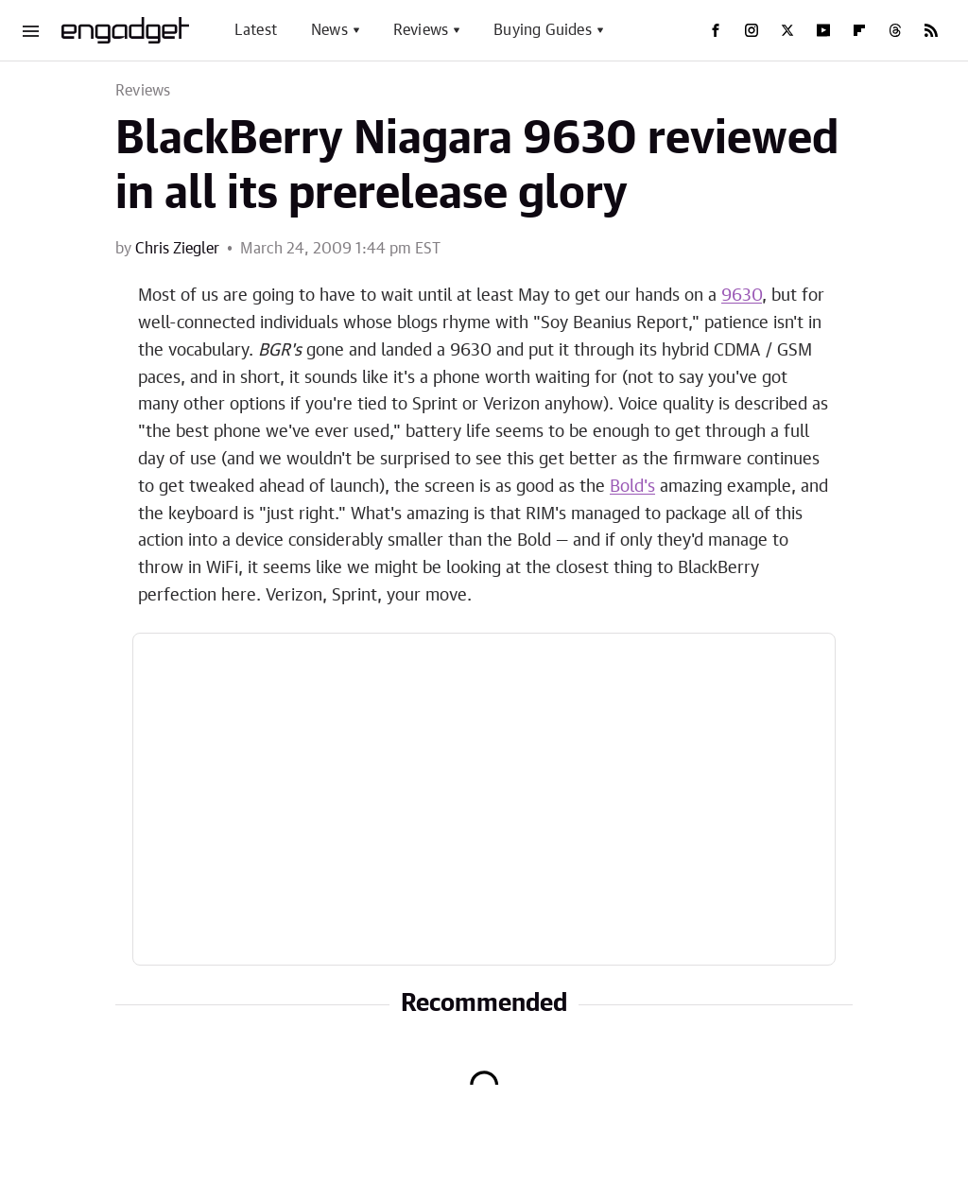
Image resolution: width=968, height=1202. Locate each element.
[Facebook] (715, 30)
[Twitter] (787, 30)
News (329, 30)
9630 (741, 296)
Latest (255, 30)
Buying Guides (542, 30)
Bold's (632, 487)
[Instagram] (751, 30)
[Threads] (895, 30)
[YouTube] (823, 30)
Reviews (420, 30)
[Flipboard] (859, 30)
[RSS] (931, 30)
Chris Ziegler (177, 248)
